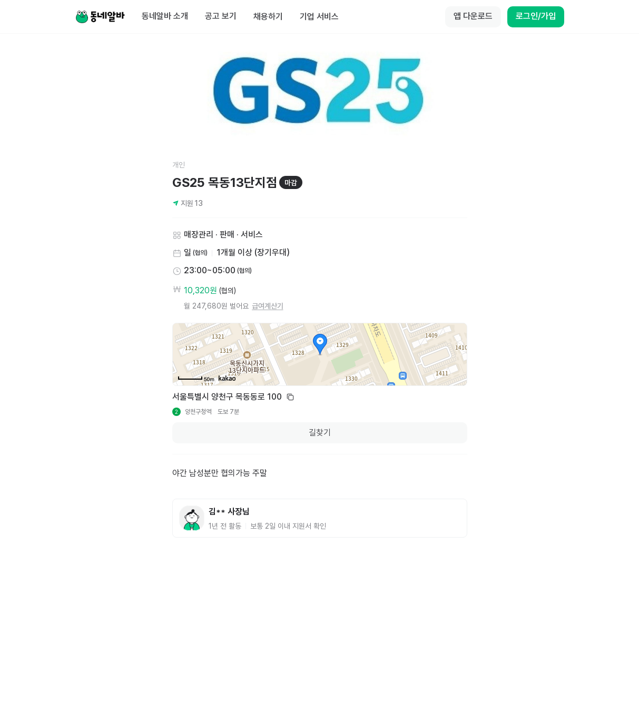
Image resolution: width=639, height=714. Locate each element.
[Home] (100, 17)
